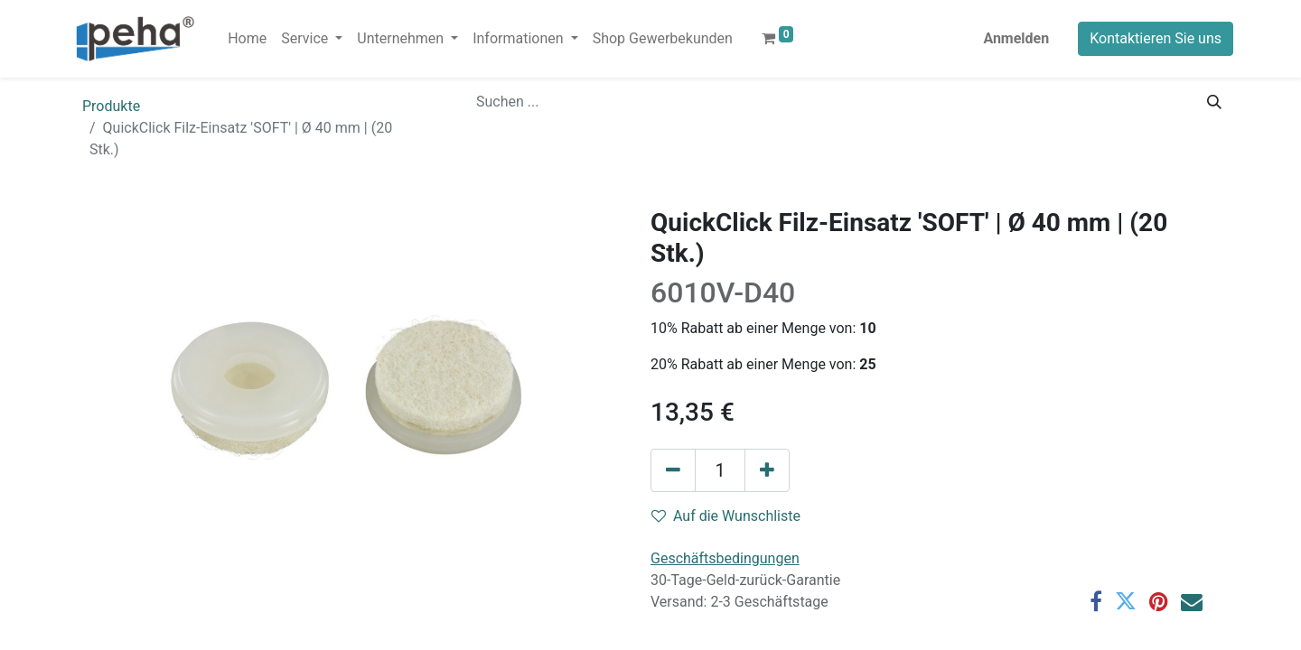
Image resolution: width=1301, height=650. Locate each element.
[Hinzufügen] (767, 470)
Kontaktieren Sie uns (1155, 38)
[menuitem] (247, 39)
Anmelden (1016, 38)
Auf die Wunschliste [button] (725, 516)
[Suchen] (1214, 102)
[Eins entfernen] (673, 470)
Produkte (111, 106)
